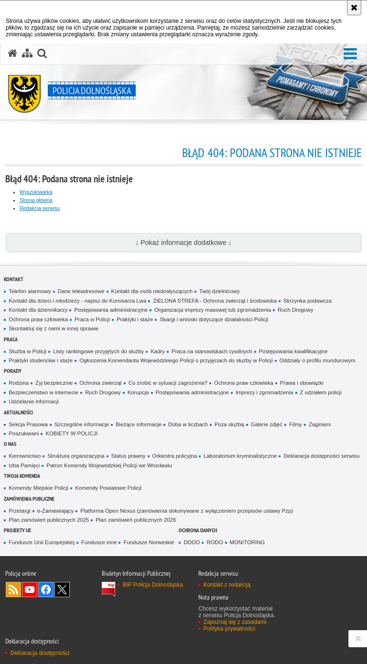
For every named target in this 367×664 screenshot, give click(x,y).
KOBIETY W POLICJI (71, 433)
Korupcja (138, 392)
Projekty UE (17, 530)
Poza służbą (229, 424)
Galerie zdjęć (266, 424)
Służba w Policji (27, 351)
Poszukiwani (24, 433)
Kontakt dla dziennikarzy (38, 310)
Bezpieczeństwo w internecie (43, 392)
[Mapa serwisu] (27, 53)
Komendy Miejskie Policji (38, 488)
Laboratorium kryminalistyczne (240, 456)
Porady (13, 370)
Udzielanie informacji (34, 401)
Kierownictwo (25, 456)
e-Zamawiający (55, 511)
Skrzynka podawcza (307, 301)
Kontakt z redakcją (226, 584)
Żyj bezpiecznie (54, 383)
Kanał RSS (13, 589)
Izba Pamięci (24, 465)
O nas (10, 443)
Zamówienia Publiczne (29, 498)
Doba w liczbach (188, 424)
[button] (42, 53)
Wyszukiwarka (36, 192)
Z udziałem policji (321, 392)
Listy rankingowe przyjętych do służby (98, 351)
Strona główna (36, 200)
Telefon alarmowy (30, 291)
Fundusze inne (99, 542)
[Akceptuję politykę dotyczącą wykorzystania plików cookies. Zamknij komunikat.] (354, 7)
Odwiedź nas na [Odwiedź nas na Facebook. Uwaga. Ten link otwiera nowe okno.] (46, 589)
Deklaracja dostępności (39, 653)
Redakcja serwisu (40, 208)
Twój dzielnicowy (219, 291)
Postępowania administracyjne (110, 310)
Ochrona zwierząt (100, 383)
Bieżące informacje (139, 424)
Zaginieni (320, 424)
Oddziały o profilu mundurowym (318, 360)
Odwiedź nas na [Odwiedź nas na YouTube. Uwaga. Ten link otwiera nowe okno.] (29, 589)
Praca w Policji (92, 319)
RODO (214, 542)
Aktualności (18, 412)
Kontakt (13, 279)
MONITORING (247, 542)
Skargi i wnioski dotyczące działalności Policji (214, 319)
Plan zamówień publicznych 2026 (136, 520)
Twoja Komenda (22, 475)
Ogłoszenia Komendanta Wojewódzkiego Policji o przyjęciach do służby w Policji (176, 360)
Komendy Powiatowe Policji (108, 488)
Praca (11, 339)
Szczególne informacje (81, 424)
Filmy (295, 424)
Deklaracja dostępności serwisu (321, 456)
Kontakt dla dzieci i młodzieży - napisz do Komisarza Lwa (77, 301)
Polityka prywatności (229, 628)
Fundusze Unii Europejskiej (42, 542)
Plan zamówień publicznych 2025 (49, 520)
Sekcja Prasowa (28, 424)
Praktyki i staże (135, 319)
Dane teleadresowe (81, 291)
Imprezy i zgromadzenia (264, 392)
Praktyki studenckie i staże (41, 360)
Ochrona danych (198, 530)
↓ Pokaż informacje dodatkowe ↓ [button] (183, 242)
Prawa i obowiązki (302, 383)
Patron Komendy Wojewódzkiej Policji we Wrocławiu (109, 465)
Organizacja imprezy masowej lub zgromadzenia (212, 310)
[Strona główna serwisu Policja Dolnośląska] (12, 53)
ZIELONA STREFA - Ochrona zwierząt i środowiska (215, 301)
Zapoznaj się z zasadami (234, 622)
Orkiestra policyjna (174, 456)
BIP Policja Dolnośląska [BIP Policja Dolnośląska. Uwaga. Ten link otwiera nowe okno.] (152, 584)
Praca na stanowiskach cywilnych (212, 351)
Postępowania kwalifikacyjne (293, 351)
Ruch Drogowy (295, 310)
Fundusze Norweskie (148, 542)
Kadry (158, 351)
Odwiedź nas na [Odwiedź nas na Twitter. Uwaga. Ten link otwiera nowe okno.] (62, 589)
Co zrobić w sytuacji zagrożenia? (168, 383)
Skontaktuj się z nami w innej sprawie (53, 328)
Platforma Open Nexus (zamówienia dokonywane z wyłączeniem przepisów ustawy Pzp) (186, 511)
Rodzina (19, 383)
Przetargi (19, 511)
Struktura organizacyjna (75, 456)
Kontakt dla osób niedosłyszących (152, 291)
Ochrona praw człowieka (38, 319)
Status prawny (128, 456)
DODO (192, 542)
